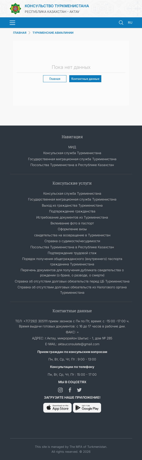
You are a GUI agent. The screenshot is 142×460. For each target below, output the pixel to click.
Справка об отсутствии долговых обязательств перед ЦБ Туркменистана (72, 281)
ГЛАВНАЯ (19, 32)
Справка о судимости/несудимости (72, 241)
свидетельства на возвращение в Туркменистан (72, 235)
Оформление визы (72, 229)
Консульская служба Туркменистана (72, 153)
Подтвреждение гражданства (72, 211)
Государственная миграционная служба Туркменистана (72, 159)
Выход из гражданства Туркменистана (72, 205)
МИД (72, 147)
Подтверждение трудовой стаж (72, 253)
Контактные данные (85, 79)
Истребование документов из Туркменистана (72, 217)
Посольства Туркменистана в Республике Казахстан (72, 165)
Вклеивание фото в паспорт (72, 223)
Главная (54, 79)
